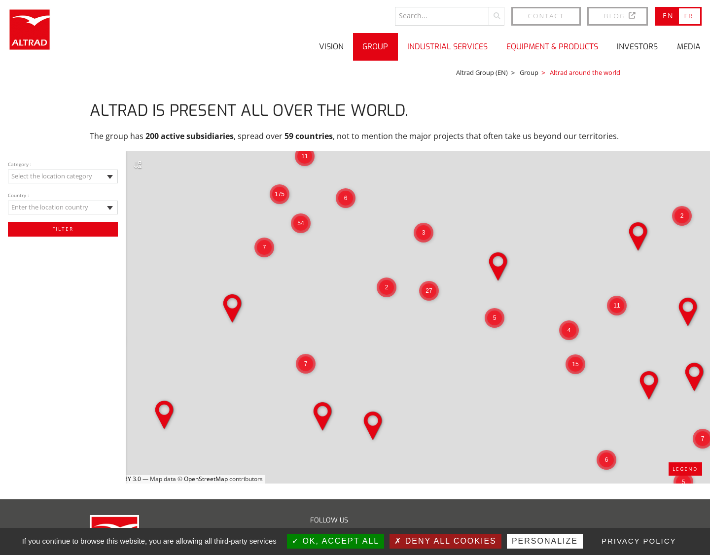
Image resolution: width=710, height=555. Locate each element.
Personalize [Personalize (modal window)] (545, 541)
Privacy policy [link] (639, 541)
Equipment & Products (552, 46)
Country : (18, 195)
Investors (637, 46)
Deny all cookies (445, 541)
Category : (20, 164)
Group (375, 46)
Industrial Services (447, 46)
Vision (331, 46)
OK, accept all (335, 541)
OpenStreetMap (206, 479)
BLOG (620, 15)
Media (689, 46)
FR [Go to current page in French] (688, 15)
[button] (682, 216)
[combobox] (63, 176)
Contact (546, 15)
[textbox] (62, 176)
